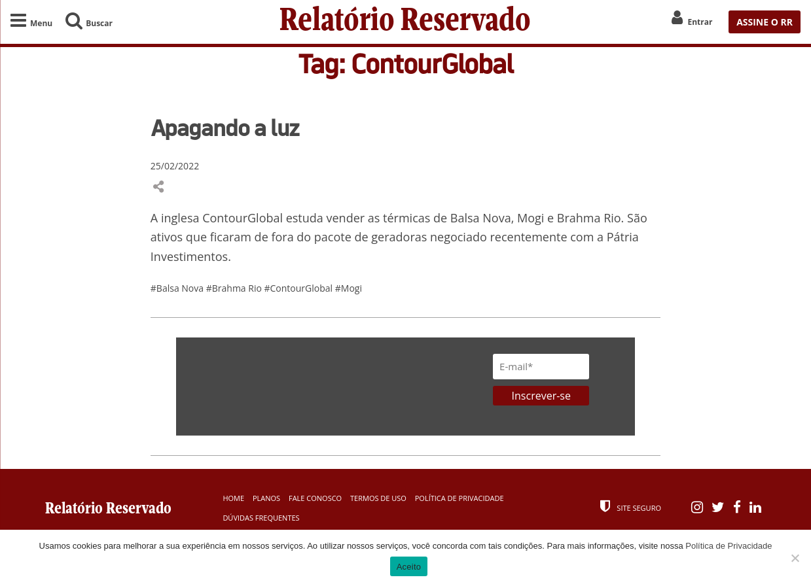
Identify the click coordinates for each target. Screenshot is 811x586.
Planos (266, 498)
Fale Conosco (315, 498)
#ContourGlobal (299, 288)
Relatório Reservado (405, 22)
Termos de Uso (378, 498)
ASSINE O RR (764, 22)
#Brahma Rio (235, 288)
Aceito (409, 567)
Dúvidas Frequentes (261, 518)
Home (233, 498)
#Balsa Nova (178, 288)
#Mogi (348, 288)
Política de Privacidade (459, 498)
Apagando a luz (225, 127)
